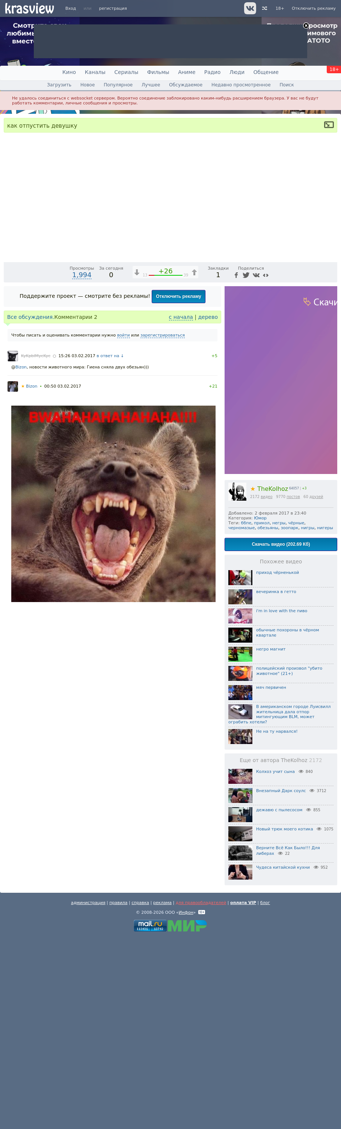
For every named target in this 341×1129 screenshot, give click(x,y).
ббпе (246, 714)
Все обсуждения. (30, 509)
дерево (208, 509)
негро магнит (271, 840)
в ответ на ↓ (110, 547)
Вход (70, 8)
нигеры (325, 719)
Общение (266, 72)
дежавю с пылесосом (279, 1001)
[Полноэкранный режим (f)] (330, 446)
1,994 (82, 466)
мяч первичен (271, 879)
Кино (69, 72)
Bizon (21, 558)
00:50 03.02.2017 (62, 577)
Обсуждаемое (185, 85)
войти (123, 526)
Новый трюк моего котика (284, 1020)
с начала (181, 509)
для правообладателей (201, 1094)
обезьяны (268, 719)
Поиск (286, 85)
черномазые (241, 719)
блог (265, 1094)
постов (293, 688)
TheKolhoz (269, 680)
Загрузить (59, 85)
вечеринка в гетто (276, 783)
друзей (316, 688)
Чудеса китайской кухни (283, 1059)
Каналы (95, 72)
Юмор (260, 709)
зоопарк (290, 719)
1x (283, 447)
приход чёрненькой (277, 764)
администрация (88, 1094)
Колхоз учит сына (275, 963)
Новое (87, 85)
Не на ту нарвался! (277, 923)
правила (118, 1094)
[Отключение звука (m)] (295, 446)
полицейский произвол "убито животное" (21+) (289, 862)
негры (278, 714)
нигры (308, 719)
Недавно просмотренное (241, 85)
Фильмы (158, 72)
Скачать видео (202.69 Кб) (281, 735)
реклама (162, 1094)
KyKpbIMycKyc (35, 547)
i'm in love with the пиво (281, 802)
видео (266, 688)
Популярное (118, 85)
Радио (212, 72)
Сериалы (126, 72)
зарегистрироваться (162, 526)
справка (140, 1094)
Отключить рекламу (314, 8)
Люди (236, 72)
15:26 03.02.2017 (77, 547)
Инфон (186, 1104)
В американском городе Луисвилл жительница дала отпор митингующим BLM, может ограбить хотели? (279, 906)
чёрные (296, 714)
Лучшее (151, 85)
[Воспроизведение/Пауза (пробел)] (9, 446)
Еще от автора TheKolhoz (281, 952)
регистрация (113, 8)
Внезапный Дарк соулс (281, 982)
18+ (280, 8)
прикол (262, 714)
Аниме (186, 72)
